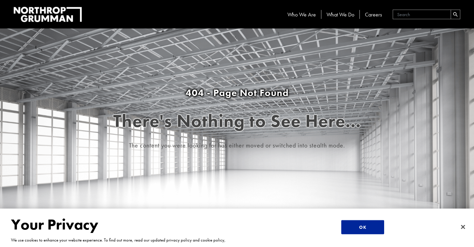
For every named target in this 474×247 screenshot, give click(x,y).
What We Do (340, 14)
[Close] (463, 226)
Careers (373, 14)
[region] (237, 228)
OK (362, 227)
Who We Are (301, 14)
